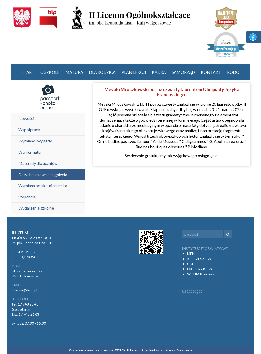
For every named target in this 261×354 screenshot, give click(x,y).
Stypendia (27, 196)
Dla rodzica (102, 72)
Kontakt (211, 72)
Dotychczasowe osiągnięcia (42, 174)
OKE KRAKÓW (199, 269)
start (28, 72)
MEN (191, 253)
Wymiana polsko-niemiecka (42, 185)
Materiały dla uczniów (37, 163)
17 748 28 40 (28, 304)
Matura (74, 72)
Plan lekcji (134, 72)
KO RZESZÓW (199, 259)
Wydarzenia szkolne (36, 207)
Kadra (159, 72)
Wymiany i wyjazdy (35, 140)
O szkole (49, 72)
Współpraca (29, 129)
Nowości (26, 118)
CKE (190, 264)
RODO (233, 72)
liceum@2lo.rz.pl (24, 290)
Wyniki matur (30, 152)
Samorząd (183, 72)
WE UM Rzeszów (200, 274)
